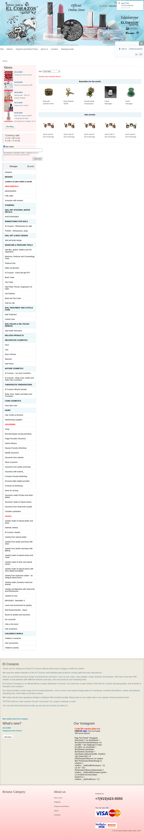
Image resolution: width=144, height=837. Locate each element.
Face (7, 345)
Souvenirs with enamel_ (14, 472)
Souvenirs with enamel (14, 200)
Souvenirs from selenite (14, 457)
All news (8, 737)
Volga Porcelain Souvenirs (15, 439)
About (56, 811)
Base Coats (9, 277)
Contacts (54, 49)
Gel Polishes (10, 294)
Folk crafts (9, 196)
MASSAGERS (10, 191)
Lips (6, 350)
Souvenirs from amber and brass (18, 467)
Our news (8, 147)
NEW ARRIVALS (12, 186)
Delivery (9, 49)
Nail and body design (13, 240)
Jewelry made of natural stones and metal (19, 556)
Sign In (124, 49)
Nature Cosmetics (14, 368)
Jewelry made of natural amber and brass (19, 522)
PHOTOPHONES (12, 217)
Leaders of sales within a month (18, 182)
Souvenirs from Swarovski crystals (18, 507)
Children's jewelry (12, 648)
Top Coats (9, 282)
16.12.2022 (18, 103)
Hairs (8, 410)
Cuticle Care (10, 319)
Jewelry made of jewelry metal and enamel (18, 583)
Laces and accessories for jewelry (18, 605)
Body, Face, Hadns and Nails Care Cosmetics (18, 395)
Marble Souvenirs (12, 453)
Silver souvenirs (11, 462)
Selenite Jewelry (11, 528)
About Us (44, 49)
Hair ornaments (11, 629)
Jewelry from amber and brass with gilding (19, 549)
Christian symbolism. (13, 511)
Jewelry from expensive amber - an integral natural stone (19, 577)
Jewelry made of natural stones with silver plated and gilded (19, 570)
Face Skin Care (11, 406)
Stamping (9, 205)
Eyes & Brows (10, 354)
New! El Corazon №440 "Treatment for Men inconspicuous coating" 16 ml (25, 118)
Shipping (57, 802)
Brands (9, 177)
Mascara (8, 359)
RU (136, 54)
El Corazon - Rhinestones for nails (18, 226)
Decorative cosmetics (16, 340)
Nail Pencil (9, 364)
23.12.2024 (18, 72)
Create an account (135, 49)
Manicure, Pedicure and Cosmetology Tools (20, 257)
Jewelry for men (11, 596)
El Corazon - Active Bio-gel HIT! (17, 273)
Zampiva (8, 172)
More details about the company (15, 719)
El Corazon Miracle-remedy (16, 389)
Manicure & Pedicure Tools (19, 245)
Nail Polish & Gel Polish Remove (17, 325)
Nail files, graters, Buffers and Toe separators (18, 251)
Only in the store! (11, 624)
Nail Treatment (11, 314)
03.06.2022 (18, 113)
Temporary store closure (23, 75)
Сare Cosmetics (13, 401)
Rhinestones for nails (16, 221)
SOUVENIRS (10, 424)
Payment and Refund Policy (27, 49)
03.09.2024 (18, 82)
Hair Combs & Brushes (14, 415)
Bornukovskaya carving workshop (18, 434)
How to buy (58, 798)
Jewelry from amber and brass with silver (19, 543)
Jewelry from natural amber (16, 537)
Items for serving (11, 490)
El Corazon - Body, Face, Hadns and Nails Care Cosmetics (19, 379)
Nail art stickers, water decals (17, 211)
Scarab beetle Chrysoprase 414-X (89, 103)
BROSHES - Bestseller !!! (15, 601)
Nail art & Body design (16, 236)
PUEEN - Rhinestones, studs (16, 231)
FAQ (2, 49)
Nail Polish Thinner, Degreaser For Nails (18, 288)
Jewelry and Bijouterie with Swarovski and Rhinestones (20, 590)
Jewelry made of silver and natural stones (18, 563)
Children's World (14, 634)
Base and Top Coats (13, 298)
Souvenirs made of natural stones (18, 502)
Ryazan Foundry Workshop (15, 448)
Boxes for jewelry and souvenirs (17, 615)
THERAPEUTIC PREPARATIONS (18, 385)
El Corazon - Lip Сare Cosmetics (18, 373)
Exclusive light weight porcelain (17, 481)
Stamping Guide (67, 49)
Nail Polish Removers (13, 331)
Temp (7, 429)
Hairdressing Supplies (13, 420)
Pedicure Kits (10, 263)
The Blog (9, 126)
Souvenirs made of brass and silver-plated (19, 496)
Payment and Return (61, 806)
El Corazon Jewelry (12, 532)
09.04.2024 (18, 92)
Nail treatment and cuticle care (19, 309)
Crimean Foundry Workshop (16, 476)
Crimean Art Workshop (14, 486)
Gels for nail (10, 303)
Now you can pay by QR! (23, 85)
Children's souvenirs (13, 638)
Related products (14, 335)
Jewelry (8, 516)
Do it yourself (10, 619)
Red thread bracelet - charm (16, 610)
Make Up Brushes (12, 268)
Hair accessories (11, 643)
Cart (122, 3)
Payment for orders (21, 105)
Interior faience (11, 443)
